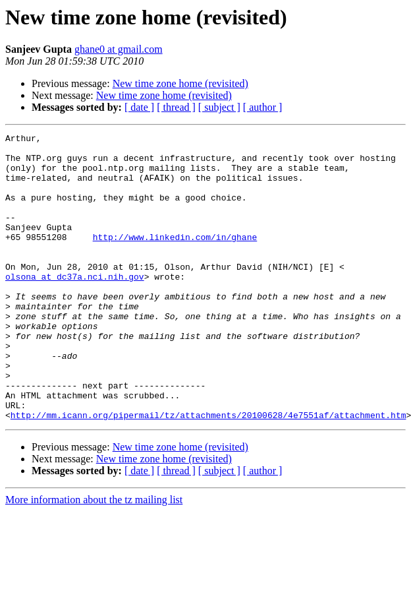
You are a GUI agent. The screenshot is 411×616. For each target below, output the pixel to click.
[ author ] (263, 107)
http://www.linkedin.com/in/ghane (175, 258)
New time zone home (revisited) (180, 83)
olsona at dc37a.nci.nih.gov (74, 306)
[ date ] (139, 107)
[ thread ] (176, 107)
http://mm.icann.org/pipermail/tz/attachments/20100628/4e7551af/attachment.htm (208, 472)
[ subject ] (219, 107)
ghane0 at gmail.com (118, 49)
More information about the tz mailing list (93, 557)
